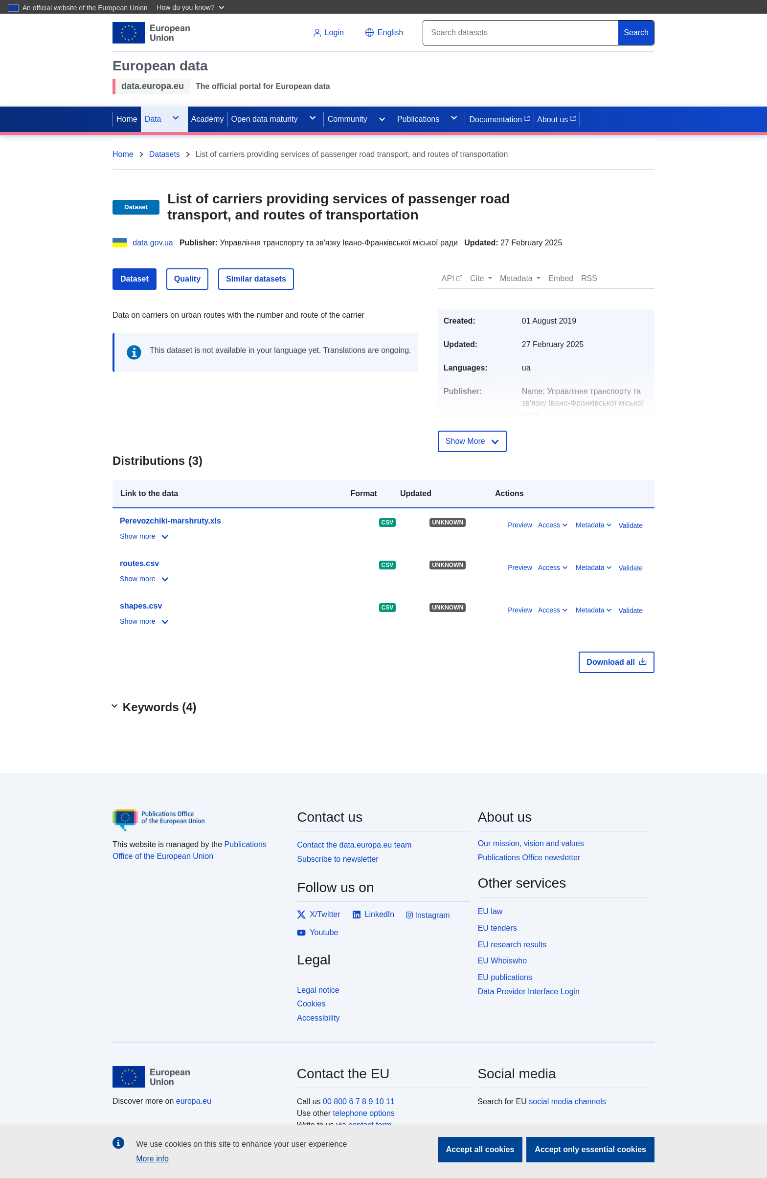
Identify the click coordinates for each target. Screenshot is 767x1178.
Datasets (164, 154)
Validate (630, 525)
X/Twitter (318, 914)
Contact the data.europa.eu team (354, 845)
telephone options (363, 1113)
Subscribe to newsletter (337, 859)
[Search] (521, 33)
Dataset (134, 279)
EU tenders (497, 928)
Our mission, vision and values (531, 843)
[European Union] (199, 1077)
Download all (617, 661)
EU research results (512, 944)
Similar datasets (256, 279)
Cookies (311, 1004)
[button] (191, 7)
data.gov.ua (153, 243)
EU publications (505, 977)
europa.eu (193, 1101)
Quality (187, 279)
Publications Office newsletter (529, 857)
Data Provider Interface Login (529, 991)
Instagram (428, 915)
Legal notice (318, 990)
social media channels (567, 1101)
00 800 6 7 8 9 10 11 (359, 1101)
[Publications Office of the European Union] (199, 813)
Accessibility (318, 1018)
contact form (369, 1125)
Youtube (317, 932)
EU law (490, 911)
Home (123, 154)
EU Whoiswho (502, 961)
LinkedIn (373, 914)
